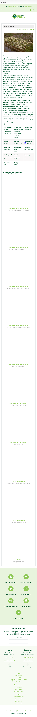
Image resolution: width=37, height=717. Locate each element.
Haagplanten (18, 691)
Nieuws (18, 673)
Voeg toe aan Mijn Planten (26, 29)
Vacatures (18, 675)
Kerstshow (18, 703)
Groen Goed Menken (18, 682)
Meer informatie (9, 661)
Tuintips (18, 677)
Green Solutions (11, 711)
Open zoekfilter (9, 26)
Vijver (18, 694)
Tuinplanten (18, 689)
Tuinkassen (18, 687)
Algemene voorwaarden (18, 679)
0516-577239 (13, 6)
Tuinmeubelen (18, 696)
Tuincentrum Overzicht (24, 711)
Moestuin (18, 701)
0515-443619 (28, 6)
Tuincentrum (18, 685)
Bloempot (18, 699)
